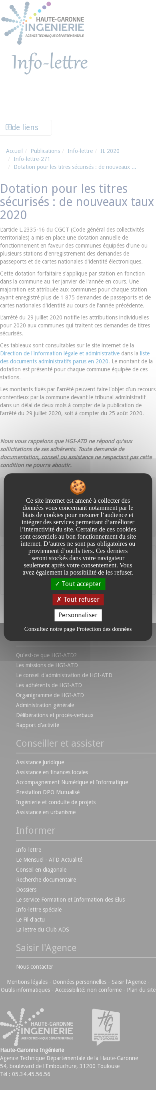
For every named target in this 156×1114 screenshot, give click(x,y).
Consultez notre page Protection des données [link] (78, 629)
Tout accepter (78, 584)
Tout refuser (78, 599)
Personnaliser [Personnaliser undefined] (78, 615)
